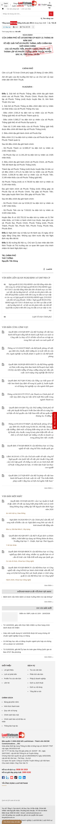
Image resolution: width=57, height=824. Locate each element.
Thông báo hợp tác (11, 726)
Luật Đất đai (37, 820)
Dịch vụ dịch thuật (36, 683)
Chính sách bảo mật (11, 715)
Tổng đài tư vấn (35, 691)
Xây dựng (26, 529)
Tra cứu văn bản (36, 670)
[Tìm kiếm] (51, 13)
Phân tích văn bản (36, 674)
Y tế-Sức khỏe (11, 545)
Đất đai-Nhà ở (17, 529)
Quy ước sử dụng (10, 710)
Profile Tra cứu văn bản (12, 678)
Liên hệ (6, 683)
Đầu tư (8, 529)
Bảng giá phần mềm (11, 702)
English (41, 5)
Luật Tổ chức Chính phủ (41, 317)
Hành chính (10, 580)
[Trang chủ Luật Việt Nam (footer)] (27, 735)
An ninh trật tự (11, 513)
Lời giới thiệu (9, 670)
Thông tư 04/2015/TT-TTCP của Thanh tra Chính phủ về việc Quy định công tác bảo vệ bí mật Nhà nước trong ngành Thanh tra (30, 397)
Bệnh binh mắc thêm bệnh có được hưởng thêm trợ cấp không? (28, 597)
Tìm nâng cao (47, 18)
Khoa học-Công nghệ (26, 561)
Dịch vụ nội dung (36, 687)
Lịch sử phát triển (10, 674)
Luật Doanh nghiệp (24, 820)
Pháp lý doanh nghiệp (38, 678)
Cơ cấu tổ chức (11, 561)
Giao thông (21, 513)
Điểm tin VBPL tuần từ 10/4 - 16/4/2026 (35, 613)
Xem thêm (48, 488)
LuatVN (47, 269)
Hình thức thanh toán (11, 706)
